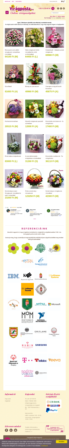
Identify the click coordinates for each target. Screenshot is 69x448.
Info (13, 1)
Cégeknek (7, 401)
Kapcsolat (7, 1)
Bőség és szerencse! (32, 86)
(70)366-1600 (32, 401)
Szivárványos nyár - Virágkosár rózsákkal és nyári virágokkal (13, 193)
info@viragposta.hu (30, 403)
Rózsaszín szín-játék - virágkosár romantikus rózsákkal (12, 52)
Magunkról (19, 1)
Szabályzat (44, 445)
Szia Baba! (8, 86)
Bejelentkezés (53, 1)
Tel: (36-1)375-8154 (30, 399)
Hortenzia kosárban (11, 121)
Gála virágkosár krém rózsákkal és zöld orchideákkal (32, 52)
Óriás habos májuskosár (13, 156)
